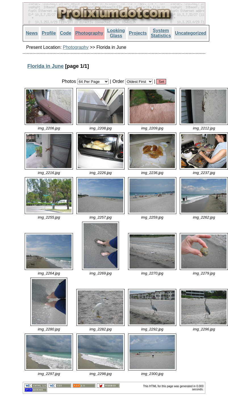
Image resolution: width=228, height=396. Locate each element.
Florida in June (45, 66)
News (32, 33)
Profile (49, 33)
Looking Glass (116, 33)
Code (65, 33)
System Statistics (161, 33)
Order (118, 81)
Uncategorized (190, 33)
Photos (69, 81)
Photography (89, 33)
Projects (138, 33)
